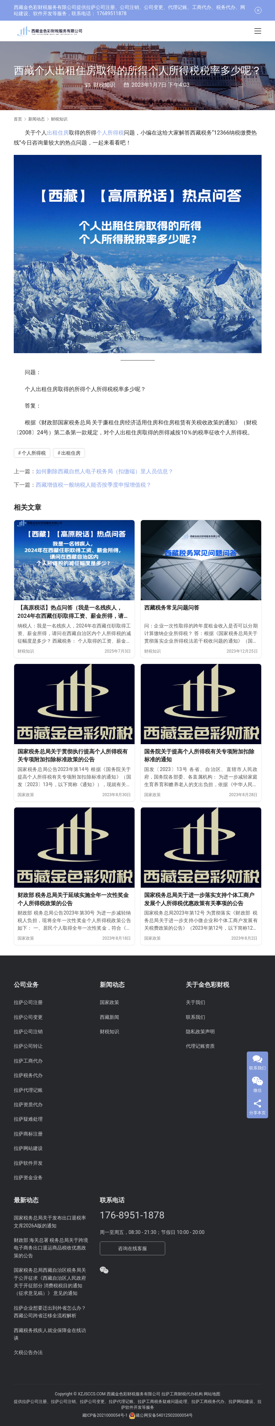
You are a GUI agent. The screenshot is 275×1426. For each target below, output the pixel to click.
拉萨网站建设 (28, 1148)
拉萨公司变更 (28, 1017)
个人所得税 (110, 132)
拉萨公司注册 (28, 1002)
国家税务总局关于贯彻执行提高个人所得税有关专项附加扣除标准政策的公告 (73, 755)
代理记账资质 (200, 1046)
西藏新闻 (109, 1017)
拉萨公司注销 (28, 1031)
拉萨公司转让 (28, 1046)
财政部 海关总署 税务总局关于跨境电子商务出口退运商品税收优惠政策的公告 (51, 1247)
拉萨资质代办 (28, 1104)
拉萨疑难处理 (28, 1119)
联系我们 (195, 1017)
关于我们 (195, 1002)
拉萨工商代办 (28, 1061)
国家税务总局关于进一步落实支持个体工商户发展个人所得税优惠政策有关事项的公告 (199, 899)
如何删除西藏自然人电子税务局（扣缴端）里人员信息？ (104, 471)
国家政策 (26, 794)
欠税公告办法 (28, 1352)
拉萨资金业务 (28, 1177)
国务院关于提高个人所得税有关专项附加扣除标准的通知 (199, 755)
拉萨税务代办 (28, 1075)
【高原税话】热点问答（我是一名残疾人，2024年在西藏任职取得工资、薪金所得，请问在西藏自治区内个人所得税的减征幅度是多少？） (73, 612)
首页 (18, 119)
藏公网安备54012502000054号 (164, 1415)
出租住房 (58, 132)
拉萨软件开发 (28, 1163)
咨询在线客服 (132, 1248)
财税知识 (104, 85)
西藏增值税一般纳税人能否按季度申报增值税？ (93, 485)
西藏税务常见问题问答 (171, 607)
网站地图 (212, 1394)
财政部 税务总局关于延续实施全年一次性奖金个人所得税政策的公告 (73, 899)
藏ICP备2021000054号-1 (105, 1415)
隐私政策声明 (200, 1031)
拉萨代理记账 (28, 1090)
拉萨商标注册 (28, 1134)
